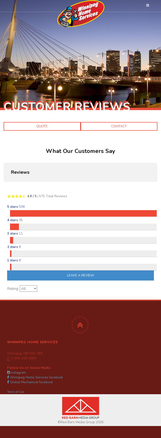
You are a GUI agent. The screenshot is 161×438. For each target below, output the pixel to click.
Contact (119, 126)
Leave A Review (80, 275)
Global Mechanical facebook (30, 382)
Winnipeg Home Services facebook (35, 377)
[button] (4, 187)
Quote (42, 126)
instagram (16, 372)
